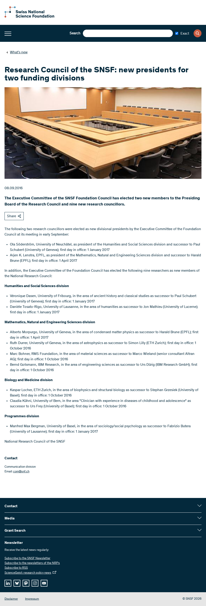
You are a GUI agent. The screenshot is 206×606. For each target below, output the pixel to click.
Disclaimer (11, 599)
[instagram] (35, 583)
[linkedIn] (8, 583)
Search (75, 33)
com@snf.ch (21, 471)
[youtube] (44, 583)
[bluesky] (17, 583)
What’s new (17, 52)
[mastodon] (26, 583)
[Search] (197, 33)
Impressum (32, 599)
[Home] (29, 17)
